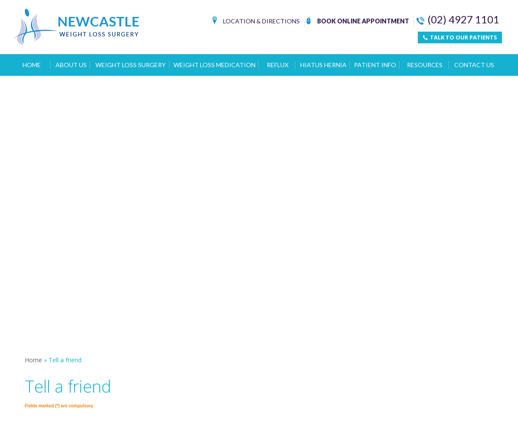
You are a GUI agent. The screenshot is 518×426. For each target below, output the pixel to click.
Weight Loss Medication (215, 64)
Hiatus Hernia (323, 64)
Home (32, 64)
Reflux (278, 64)
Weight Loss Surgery (130, 64)
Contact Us (474, 64)
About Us (71, 64)
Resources (425, 64)
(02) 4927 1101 (457, 19)
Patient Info (375, 64)
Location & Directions (256, 21)
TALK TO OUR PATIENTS (460, 37)
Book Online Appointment (357, 21)
